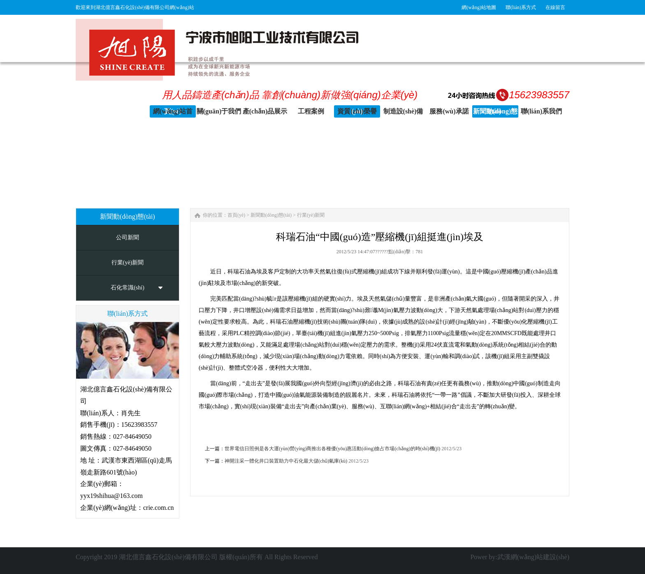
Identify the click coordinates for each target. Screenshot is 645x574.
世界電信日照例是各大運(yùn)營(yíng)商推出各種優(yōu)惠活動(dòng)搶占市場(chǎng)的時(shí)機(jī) (332, 448)
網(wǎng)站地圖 (479, 7)
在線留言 (555, 7)
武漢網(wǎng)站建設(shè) (533, 556)
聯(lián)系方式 (521, 7)
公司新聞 (127, 237)
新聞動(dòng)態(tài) (271, 215)
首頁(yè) (236, 215)
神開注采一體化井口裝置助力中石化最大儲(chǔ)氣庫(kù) (286, 461)
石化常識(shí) (127, 288)
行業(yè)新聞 (127, 262)
